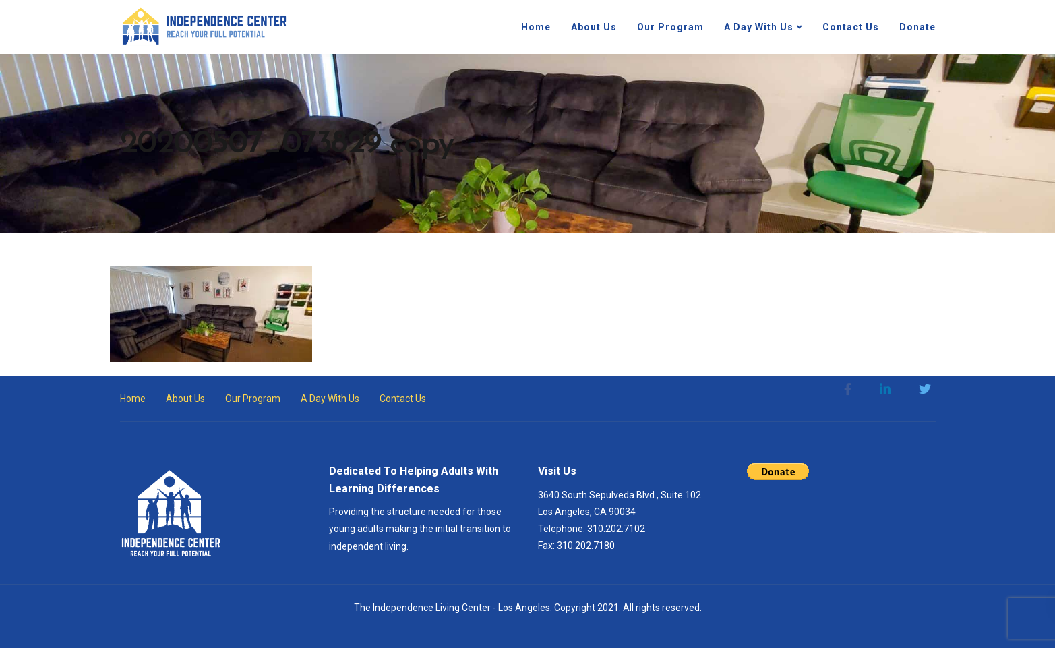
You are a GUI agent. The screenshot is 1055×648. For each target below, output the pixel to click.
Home (536, 27)
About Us (594, 27)
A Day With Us (758, 27)
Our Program (670, 27)
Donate (917, 27)
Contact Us (850, 27)
